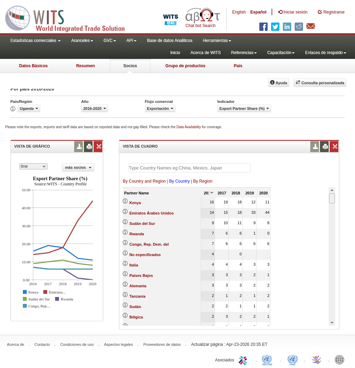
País (238, 65)
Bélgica (136, 317)
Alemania (137, 286)
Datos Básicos (33, 65)
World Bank (341, 359)
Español (258, 12)
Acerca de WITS (205, 52)
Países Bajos (141, 275)
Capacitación (281, 52)
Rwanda (136, 234)
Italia (133, 265)
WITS (69, 17)
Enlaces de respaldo (325, 52)
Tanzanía (137, 296)
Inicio (175, 52)
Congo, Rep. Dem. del (149, 244)
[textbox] (190, 168)
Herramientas (217, 40)
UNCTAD (268, 359)
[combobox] (33, 166)
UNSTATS (293, 359)
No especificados (145, 255)
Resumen (85, 65)
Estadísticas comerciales (35, 40)
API (132, 40)
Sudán (135, 307)
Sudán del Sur (142, 223)
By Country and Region (144, 181)
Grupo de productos (185, 65)
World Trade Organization (317, 359)
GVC (110, 40)
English (239, 12)
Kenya (135, 203)
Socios (130, 65)
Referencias (244, 52)
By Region (202, 181)
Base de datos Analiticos (169, 40)
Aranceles (82, 40)
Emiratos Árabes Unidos (151, 213)
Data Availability (189, 127)
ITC (244, 359)
